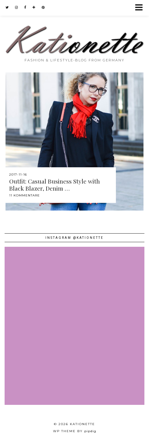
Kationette (82, 424)
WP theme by (74, 431)
